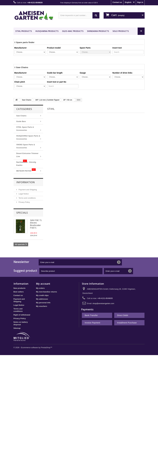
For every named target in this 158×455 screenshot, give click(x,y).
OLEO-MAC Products (72, 31)
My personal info (43, 303)
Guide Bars (21, 121)
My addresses (42, 299)
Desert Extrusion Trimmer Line (27, 154)
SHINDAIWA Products (98, 31)
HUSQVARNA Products (46, 31)
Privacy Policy (24, 202)
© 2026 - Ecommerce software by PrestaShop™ (33, 347)
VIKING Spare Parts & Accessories (25, 146)
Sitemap (17, 328)
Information (25, 182)
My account (43, 283)
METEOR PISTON (26, 170)
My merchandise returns (46, 292)
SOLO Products (121, 31)
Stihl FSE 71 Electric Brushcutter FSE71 (36, 224)
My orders (40, 288)
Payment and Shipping (27, 190)
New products (20, 288)
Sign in (140, 2)
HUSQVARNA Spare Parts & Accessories (28, 137)
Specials (22, 212)
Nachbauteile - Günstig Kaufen (26, 163)
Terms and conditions (27, 198)
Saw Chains (21, 116)
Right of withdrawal (22, 315)
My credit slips (42, 295)
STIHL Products (23, 31)
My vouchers (41, 306)
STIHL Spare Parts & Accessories (25, 128)
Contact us (117, 2)
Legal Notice (23, 194)
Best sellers (19, 292)
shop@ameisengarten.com (103, 303)
